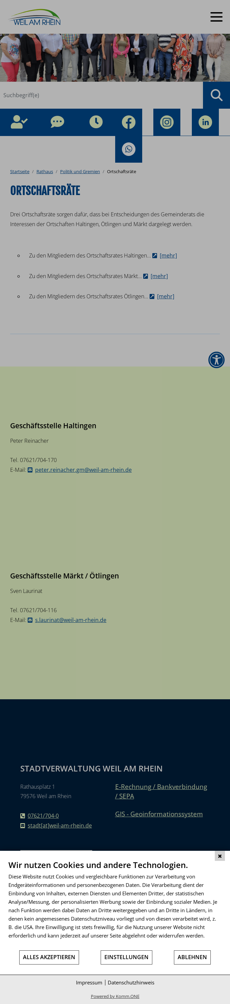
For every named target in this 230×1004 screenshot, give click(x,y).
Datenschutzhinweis (131, 982)
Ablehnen (192, 957)
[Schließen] (220, 856)
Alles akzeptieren (49, 957)
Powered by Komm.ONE (115, 996)
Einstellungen (126, 957)
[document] (115, 905)
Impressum (89, 982)
